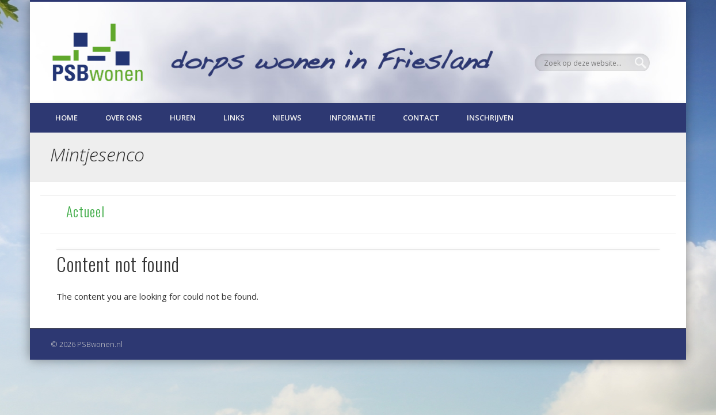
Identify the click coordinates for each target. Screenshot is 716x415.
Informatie (352, 117)
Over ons (123, 117)
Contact (421, 117)
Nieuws (287, 117)
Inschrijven (490, 117)
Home (66, 117)
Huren (183, 117)
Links (234, 117)
